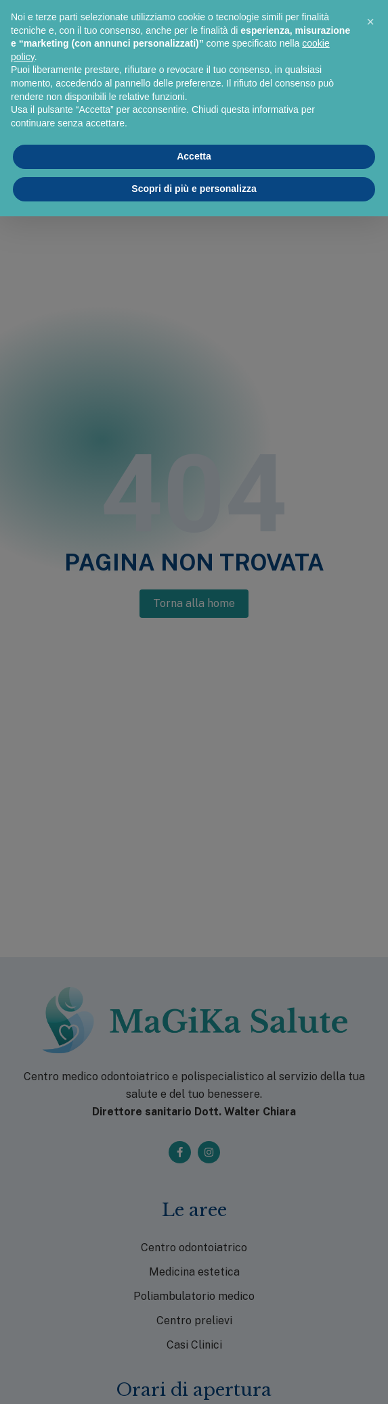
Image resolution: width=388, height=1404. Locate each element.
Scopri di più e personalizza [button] (193, 188)
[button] (370, 21)
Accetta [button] (194, 156)
